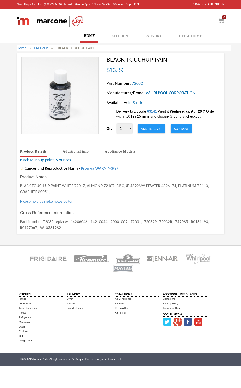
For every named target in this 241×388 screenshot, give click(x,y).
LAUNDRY (153, 36)
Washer (71, 303)
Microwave (25, 322)
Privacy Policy (170, 303)
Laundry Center (75, 308)
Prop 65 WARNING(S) (99, 168)
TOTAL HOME (190, 36)
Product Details (33, 151)
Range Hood (26, 340)
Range (22, 298)
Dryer (70, 298)
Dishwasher (25, 303)
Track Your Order (172, 308)
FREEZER (41, 48)
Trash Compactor (28, 308)
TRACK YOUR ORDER (208, 4)
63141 (152, 111)
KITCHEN (119, 36)
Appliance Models (120, 151)
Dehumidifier (122, 308)
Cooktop (23, 331)
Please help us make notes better (46, 201)
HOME (89, 35)
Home (22, 48)
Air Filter (119, 303)
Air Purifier (120, 312)
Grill (21, 336)
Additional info (76, 151)
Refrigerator (25, 317)
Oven (22, 326)
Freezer (23, 312)
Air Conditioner (123, 298)
